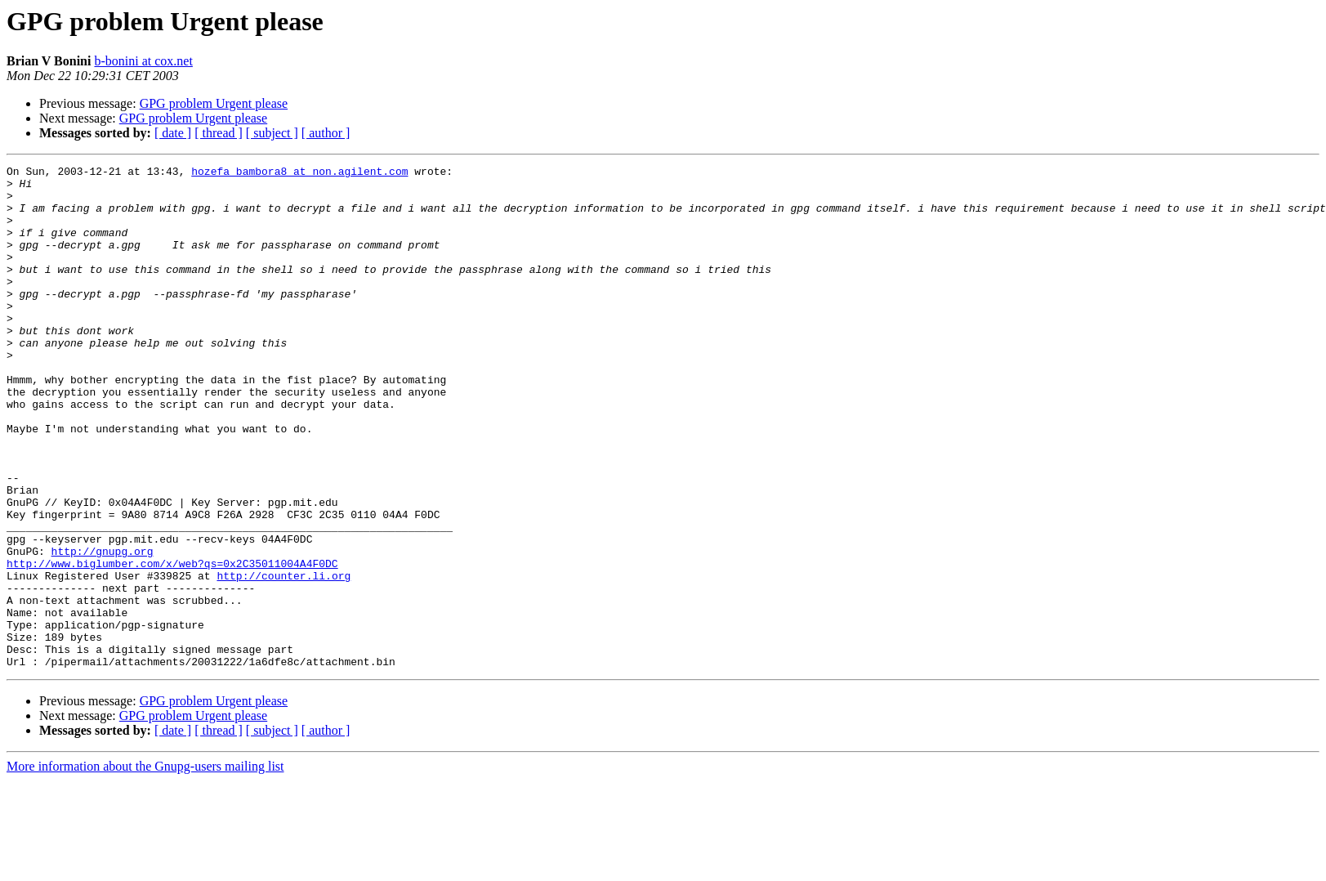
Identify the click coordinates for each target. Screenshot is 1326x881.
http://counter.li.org (283, 658)
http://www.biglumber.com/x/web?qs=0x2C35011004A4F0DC (172, 644)
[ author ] (325, 133)
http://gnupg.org (102, 629)
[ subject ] (272, 133)
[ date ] (172, 133)
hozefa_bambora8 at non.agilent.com (299, 173)
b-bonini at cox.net (143, 61)
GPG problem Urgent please (214, 103)
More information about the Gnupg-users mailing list (145, 867)
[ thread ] (218, 133)
